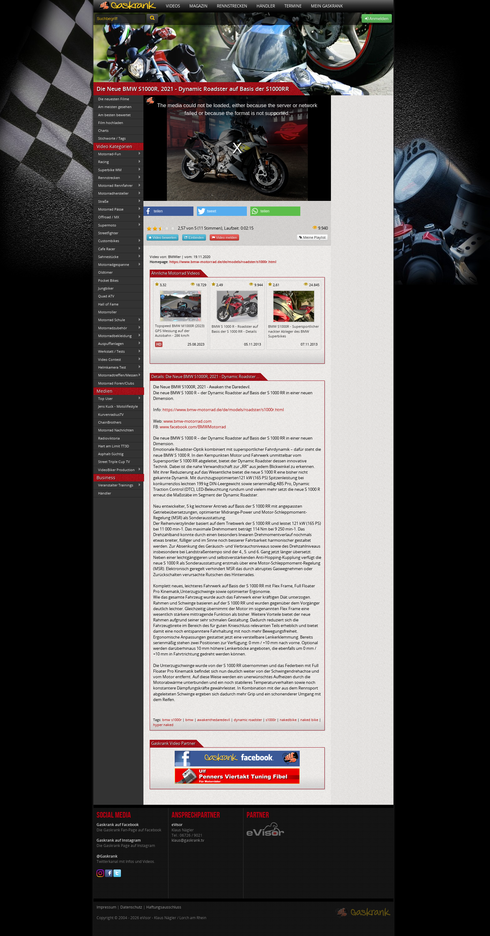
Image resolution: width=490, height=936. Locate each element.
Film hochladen (110, 122)
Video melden (224, 237)
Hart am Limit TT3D (113, 446)
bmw (189, 719)
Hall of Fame (108, 304)
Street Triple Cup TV (114, 461)
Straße (117, 201)
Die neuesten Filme (113, 99)
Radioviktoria (109, 438)
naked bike (309, 719)
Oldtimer (105, 272)
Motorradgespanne (117, 264)
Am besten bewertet (114, 114)
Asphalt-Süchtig (110, 453)
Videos (173, 6)
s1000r (271, 719)
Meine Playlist (312, 237)
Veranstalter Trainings (117, 485)
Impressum (106, 907)
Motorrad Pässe (117, 209)
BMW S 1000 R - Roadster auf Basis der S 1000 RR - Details (235, 328)
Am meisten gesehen (115, 106)
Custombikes (117, 240)
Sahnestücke (117, 256)
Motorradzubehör (117, 327)
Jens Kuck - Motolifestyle (118, 406)
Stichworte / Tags (112, 138)
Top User (117, 398)
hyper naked (163, 724)
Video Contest (117, 359)
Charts (103, 130)
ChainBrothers (109, 422)
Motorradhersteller (117, 193)
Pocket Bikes (108, 280)
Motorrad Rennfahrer (117, 185)
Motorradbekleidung (117, 335)
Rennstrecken (232, 6)
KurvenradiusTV (111, 414)
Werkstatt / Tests (117, 351)
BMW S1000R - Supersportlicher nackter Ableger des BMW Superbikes (293, 331)
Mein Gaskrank (327, 6)
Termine (293, 6)
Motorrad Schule (117, 319)
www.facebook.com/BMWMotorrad (193, 427)
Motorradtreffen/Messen (117, 375)
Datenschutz (131, 907)
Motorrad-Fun (117, 153)
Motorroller (107, 312)
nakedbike (288, 719)
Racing (117, 161)
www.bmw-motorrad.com (187, 421)
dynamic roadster (248, 719)
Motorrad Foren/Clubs (116, 383)
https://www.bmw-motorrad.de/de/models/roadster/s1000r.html (222, 261)
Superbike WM (117, 169)
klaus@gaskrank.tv (188, 840)
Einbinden (194, 237)
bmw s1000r (172, 719)
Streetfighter (108, 233)
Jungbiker (105, 288)
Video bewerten (162, 237)
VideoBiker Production (117, 469)
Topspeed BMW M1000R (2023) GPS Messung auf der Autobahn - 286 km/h (179, 330)
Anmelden (376, 18)
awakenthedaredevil (213, 719)
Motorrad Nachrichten (116, 430)
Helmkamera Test (117, 367)
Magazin (198, 6)
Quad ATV (106, 296)
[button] (168, 211)
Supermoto (117, 224)
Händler (266, 6)
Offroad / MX (117, 217)
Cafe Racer (117, 248)
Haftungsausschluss (163, 907)
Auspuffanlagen (117, 343)
